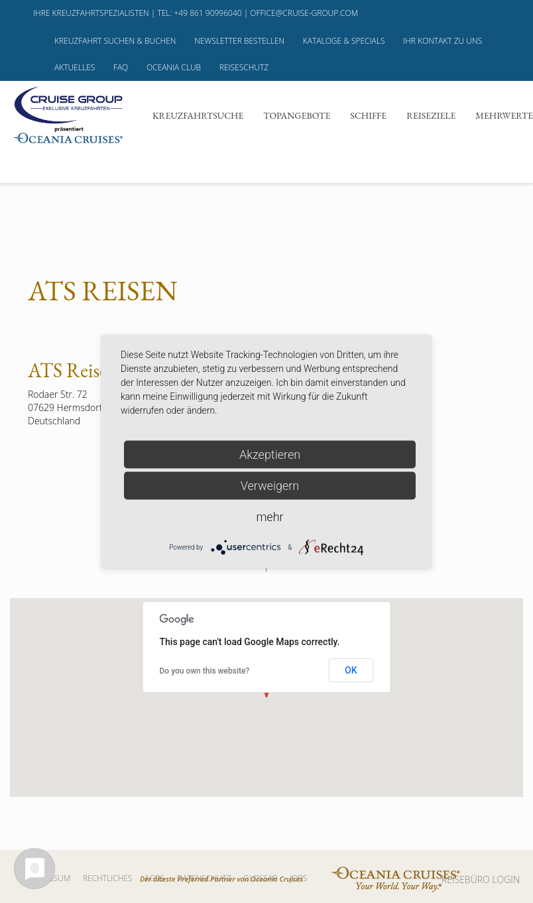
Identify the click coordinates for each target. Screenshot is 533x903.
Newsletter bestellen (239, 40)
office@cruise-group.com (304, 13)
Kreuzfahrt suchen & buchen (115, 40)
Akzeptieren (269, 454)
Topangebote (296, 115)
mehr (269, 517)
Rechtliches (108, 878)
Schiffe (368, 115)
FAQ (120, 67)
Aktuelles (74, 67)
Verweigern (270, 486)
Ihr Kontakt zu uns (442, 40)
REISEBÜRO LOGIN (481, 879)
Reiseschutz (243, 67)
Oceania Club (174, 67)
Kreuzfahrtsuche (197, 115)
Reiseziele (430, 115)
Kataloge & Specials (344, 40)
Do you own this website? (205, 671)
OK (351, 670)
